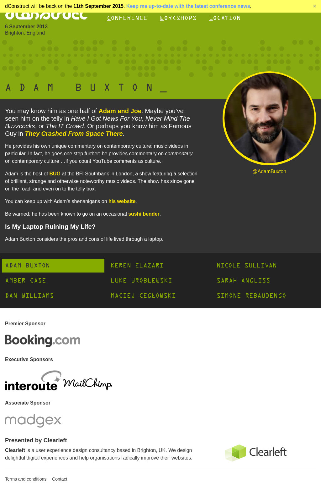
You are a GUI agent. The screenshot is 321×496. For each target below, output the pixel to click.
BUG (55, 173)
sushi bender (144, 214)
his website (121, 201)
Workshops (178, 18)
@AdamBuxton (269, 171)
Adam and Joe (119, 110)
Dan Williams (29, 295)
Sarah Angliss (243, 280)
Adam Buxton (27, 265)
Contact (59, 479)
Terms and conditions (25, 479)
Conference (127, 18)
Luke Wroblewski (141, 280)
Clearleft (15, 450)
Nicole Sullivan (247, 265)
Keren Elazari (137, 265)
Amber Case (25, 280)
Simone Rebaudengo (251, 295)
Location (225, 18)
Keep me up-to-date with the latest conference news (188, 6)
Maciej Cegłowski (143, 295)
